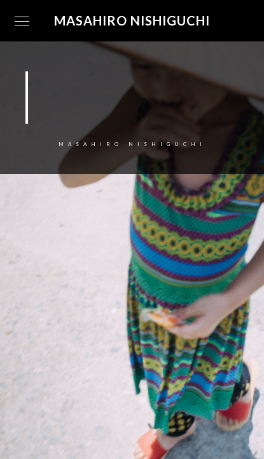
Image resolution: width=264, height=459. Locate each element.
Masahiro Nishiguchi (132, 20)
